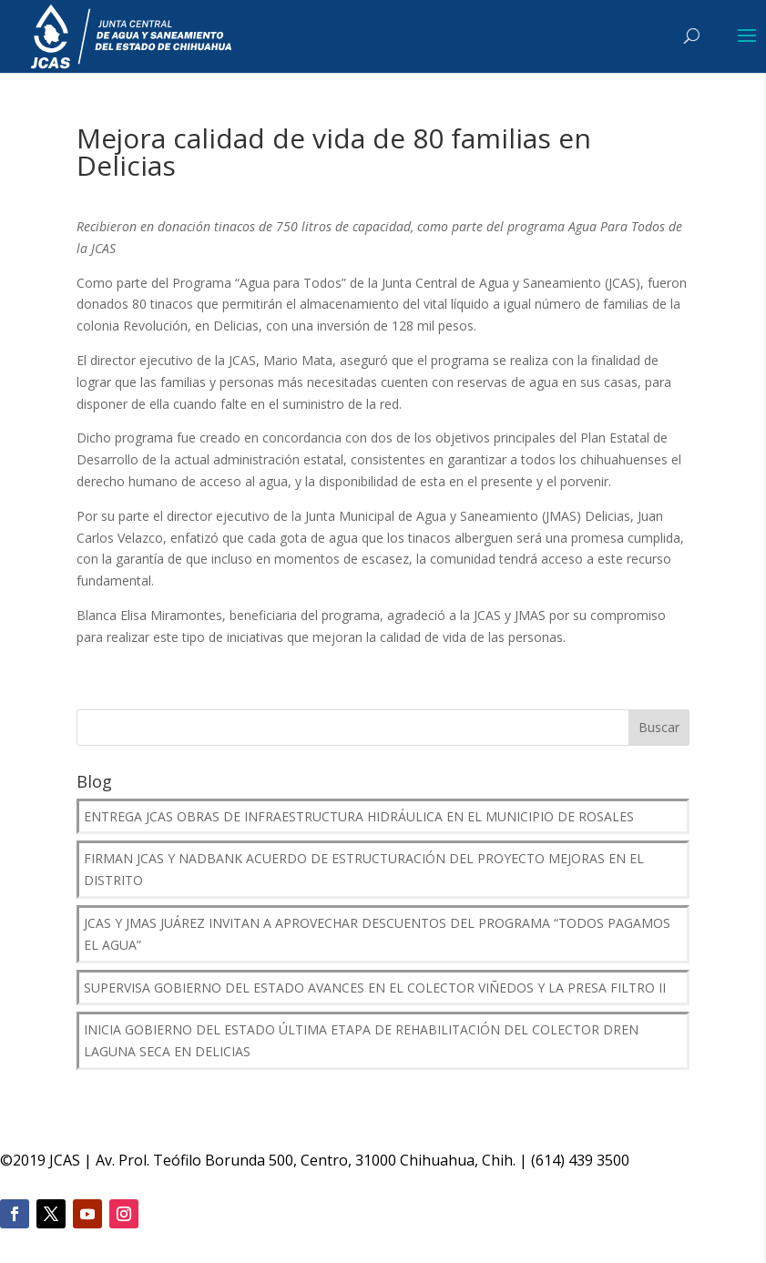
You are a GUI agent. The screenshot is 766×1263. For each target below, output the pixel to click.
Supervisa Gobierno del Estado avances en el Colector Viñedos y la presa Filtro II (375, 987)
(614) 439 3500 (580, 1160)
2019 (29, 1160)
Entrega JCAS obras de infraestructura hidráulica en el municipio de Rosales (359, 816)
